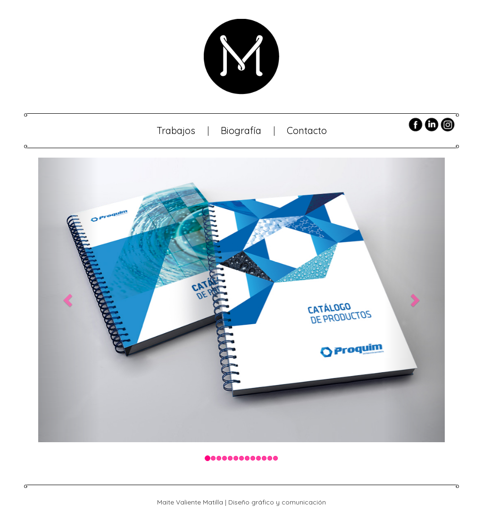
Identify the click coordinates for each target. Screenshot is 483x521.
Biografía (241, 130)
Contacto (307, 130)
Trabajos (176, 130)
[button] (68, 300)
